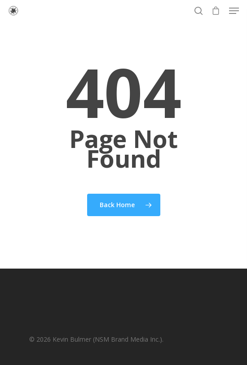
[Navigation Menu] (234, 10)
